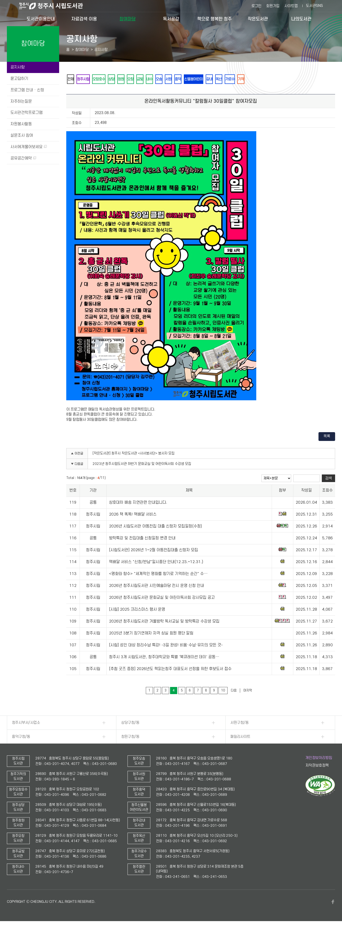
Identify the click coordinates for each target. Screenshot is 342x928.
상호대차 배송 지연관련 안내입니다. (138, 503)
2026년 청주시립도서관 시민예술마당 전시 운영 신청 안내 (156, 587)
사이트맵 (291, 6)
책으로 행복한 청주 (214, 19)
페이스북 (332, 902)
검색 (328, 479)
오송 (172, 79)
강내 (229, 79)
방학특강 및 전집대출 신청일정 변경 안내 (142, 539)
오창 (139, 79)
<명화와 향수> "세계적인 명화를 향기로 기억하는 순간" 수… (158, 575)
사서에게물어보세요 (28, 147)
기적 (265, 79)
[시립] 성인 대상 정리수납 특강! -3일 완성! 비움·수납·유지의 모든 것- (166, 646)
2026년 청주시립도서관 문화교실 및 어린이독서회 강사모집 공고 (162, 598)
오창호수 (103, 79)
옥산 (240, 79)
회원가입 (273, 6)
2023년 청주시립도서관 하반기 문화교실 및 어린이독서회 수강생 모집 (142, 465)
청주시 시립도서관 (54, 6)
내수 (161, 79)
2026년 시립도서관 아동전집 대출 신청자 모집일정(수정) (155, 527)
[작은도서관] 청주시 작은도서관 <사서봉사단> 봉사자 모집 (134, 454)
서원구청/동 (239, 723)
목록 (326, 437)
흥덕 (193, 79)
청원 (128, 79)
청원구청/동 (130, 737)
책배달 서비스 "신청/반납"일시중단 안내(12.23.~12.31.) (156, 563)
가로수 (252, 79)
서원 (183, 79)
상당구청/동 (130, 723)
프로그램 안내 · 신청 (27, 90)
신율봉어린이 (211, 79)
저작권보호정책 (317, 766)
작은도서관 (258, 19)
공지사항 (17, 67)
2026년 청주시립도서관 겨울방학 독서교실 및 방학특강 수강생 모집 (164, 622)
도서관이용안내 (41, 19)
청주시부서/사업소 (26, 723)
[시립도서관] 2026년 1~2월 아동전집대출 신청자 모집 (153, 551)
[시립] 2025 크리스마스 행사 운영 (137, 610)
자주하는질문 (21, 101)
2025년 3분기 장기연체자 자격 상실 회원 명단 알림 (151, 634)
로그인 (256, 6)
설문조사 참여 (21, 135)
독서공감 (171, 19)
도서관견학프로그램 (26, 113)
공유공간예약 (23, 158)
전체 (71, 79)
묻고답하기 (19, 79)
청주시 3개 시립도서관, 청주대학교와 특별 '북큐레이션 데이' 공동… (164, 658)
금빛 (150, 79)
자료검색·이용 (84, 19)
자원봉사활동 (21, 124)
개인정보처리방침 (318, 759)
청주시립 (85, 79)
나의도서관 (301, 19)
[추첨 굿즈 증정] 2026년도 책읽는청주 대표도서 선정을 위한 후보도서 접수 (170, 670)
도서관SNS (314, 6)
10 (223, 691)
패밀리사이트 (240, 737)
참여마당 (127, 19)
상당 (117, 79)
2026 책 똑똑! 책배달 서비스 (133, 515)
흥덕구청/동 (21, 737)
